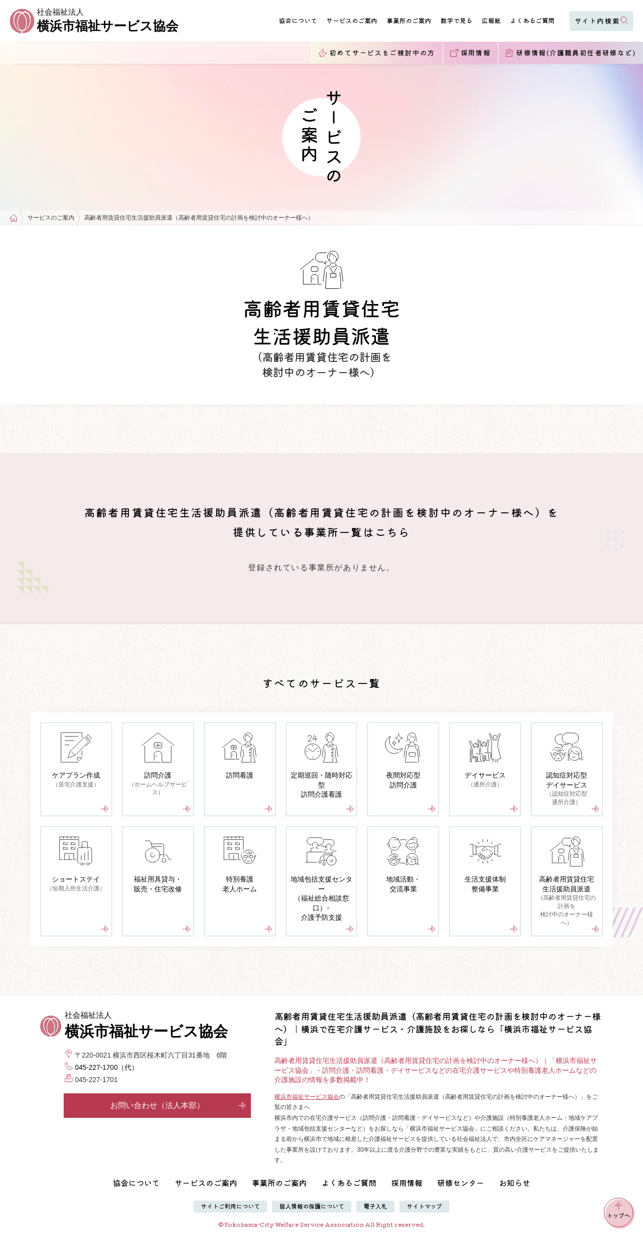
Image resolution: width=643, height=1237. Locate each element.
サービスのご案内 (351, 20)
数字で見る (456, 20)
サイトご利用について (230, 1206)
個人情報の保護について (311, 1206)
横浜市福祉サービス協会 (306, 1096)
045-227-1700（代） (106, 1067)
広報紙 (491, 20)
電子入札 (375, 1206)
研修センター (460, 1182)
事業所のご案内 (409, 20)
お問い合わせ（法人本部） (178, 1105)
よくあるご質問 (532, 20)
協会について (298, 20)
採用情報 (406, 1182)
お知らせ (514, 1182)
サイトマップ (424, 1206)
